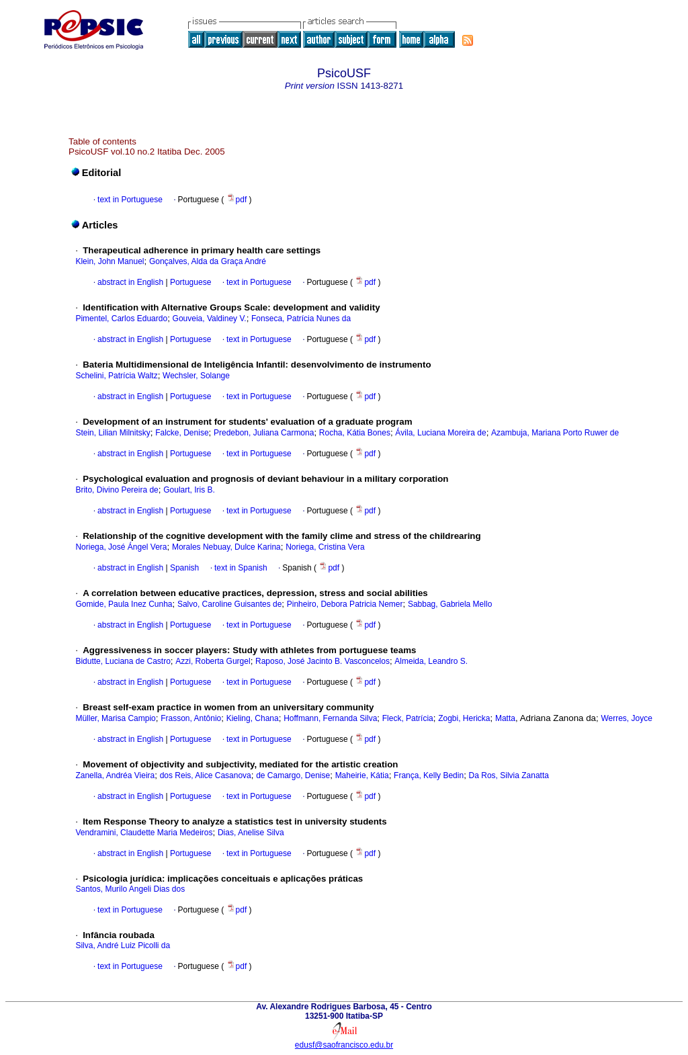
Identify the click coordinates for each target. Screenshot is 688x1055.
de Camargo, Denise (293, 775)
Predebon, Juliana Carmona (264, 432)
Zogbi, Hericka (464, 718)
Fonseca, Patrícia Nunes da (301, 318)
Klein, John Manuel (109, 261)
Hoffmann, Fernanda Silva (330, 718)
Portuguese (190, 282)
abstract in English (130, 282)
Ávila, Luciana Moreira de (440, 432)
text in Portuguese (130, 199)
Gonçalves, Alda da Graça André (207, 261)
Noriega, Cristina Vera (325, 547)
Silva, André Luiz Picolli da (122, 945)
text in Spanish (240, 568)
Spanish (184, 568)
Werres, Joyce (626, 718)
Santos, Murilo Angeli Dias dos (130, 889)
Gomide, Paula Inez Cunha (123, 604)
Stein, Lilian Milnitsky (112, 432)
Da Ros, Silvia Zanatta (509, 775)
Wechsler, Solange (196, 375)
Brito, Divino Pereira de (116, 490)
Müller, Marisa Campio (115, 718)
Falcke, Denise (181, 432)
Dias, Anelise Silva (251, 832)
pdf (237, 199)
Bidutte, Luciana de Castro (122, 661)
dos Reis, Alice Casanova (205, 775)
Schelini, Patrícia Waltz (116, 375)
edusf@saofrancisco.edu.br (344, 1045)
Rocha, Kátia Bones (354, 432)
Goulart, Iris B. (189, 490)
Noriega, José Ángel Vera (121, 547)
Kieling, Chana (252, 718)
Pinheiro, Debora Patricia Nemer (345, 604)
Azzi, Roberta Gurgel (212, 661)
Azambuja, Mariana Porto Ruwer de (555, 432)
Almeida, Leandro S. (431, 661)
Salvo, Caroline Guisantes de (229, 604)
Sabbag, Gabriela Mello (450, 604)
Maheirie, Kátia (362, 775)
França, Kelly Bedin (429, 775)
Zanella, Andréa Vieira (115, 775)
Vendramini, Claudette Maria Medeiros (143, 832)
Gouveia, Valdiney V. (210, 318)
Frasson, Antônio (191, 718)
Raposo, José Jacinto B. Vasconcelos (322, 661)
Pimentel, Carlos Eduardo (121, 318)
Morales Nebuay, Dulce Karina (226, 547)
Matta (505, 718)
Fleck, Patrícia (407, 718)
